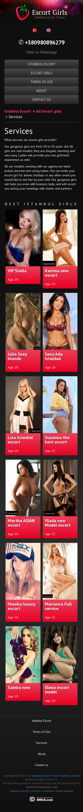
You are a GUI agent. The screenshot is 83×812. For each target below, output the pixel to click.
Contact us (41, 99)
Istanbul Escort (17, 111)
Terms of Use (41, 732)
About (41, 90)
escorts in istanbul (42, 791)
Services (41, 743)
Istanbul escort (41, 64)
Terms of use (41, 81)
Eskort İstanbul (64, 791)
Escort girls (41, 72)
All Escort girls (49, 111)
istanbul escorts (19, 791)
